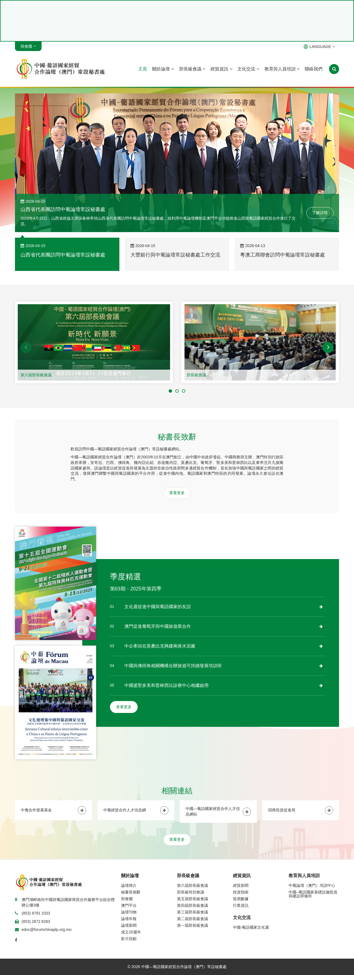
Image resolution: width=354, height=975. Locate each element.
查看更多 (177, 493)
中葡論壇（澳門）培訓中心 (312, 885)
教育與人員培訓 (282, 69)
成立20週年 (131, 932)
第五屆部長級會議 (192, 899)
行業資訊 (240, 905)
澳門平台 (129, 905)
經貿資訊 (221, 69)
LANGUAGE (319, 46)
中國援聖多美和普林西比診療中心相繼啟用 (166, 685)
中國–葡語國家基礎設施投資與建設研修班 (313, 894)
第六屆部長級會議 (36, 375)
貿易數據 (240, 899)
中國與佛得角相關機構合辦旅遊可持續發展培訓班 (173, 665)
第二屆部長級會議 (192, 918)
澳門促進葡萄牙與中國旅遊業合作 (157, 626)
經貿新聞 (240, 885)
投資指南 (240, 892)
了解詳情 (320, 212)
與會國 (127, 899)
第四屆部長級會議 (192, 905)
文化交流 (248, 69)
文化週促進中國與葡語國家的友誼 (157, 606)
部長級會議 (192, 69)
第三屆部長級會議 (192, 912)
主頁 (142, 69)
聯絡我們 (313, 69)
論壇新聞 (129, 925)
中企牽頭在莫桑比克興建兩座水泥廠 (159, 646)
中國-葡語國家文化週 (251, 927)
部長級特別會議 (190, 892)
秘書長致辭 (130, 892)
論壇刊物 (129, 912)
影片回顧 (129, 938)
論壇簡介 (129, 885)
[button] (26, 347)
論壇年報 (129, 918)
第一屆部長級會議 (192, 925)
